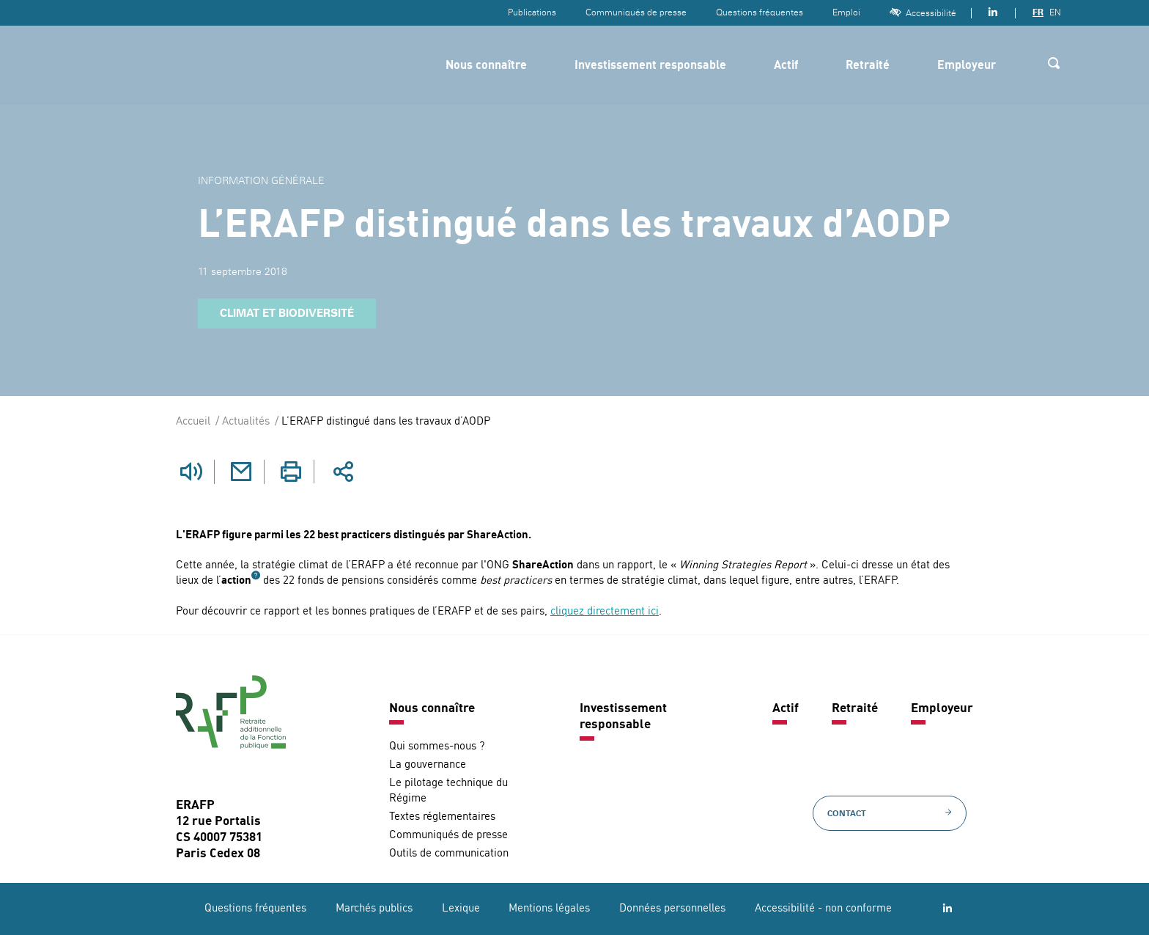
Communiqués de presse (636, 12)
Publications (532, 12)
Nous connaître (486, 66)
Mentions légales (549, 908)
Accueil (193, 422)
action (236, 580)
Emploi (846, 12)
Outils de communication (449, 853)
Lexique (461, 908)
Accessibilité (923, 13)
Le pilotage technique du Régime (448, 790)
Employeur (966, 66)
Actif (786, 66)
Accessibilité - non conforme (823, 908)
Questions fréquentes (759, 12)
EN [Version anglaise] (1055, 12)
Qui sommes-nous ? (436, 746)
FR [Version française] (1037, 12)
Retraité (868, 66)
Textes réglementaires (442, 816)
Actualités (246, 422)
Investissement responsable (650, 66)
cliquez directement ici (604, 611)
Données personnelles (672, 908)
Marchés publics (374, 908)
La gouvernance (427, 764)
